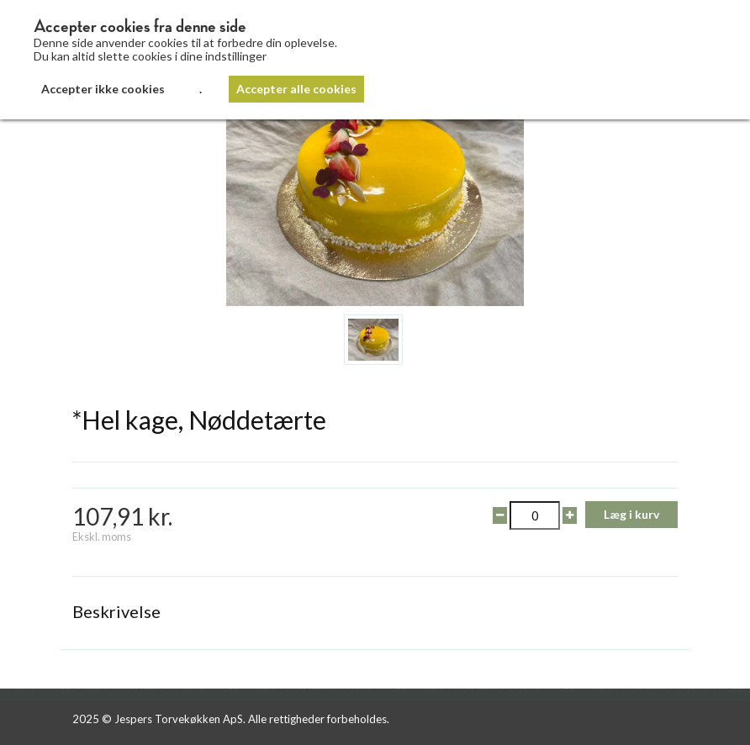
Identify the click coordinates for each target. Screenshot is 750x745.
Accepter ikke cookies (103, 89)
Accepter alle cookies (296, 89)
